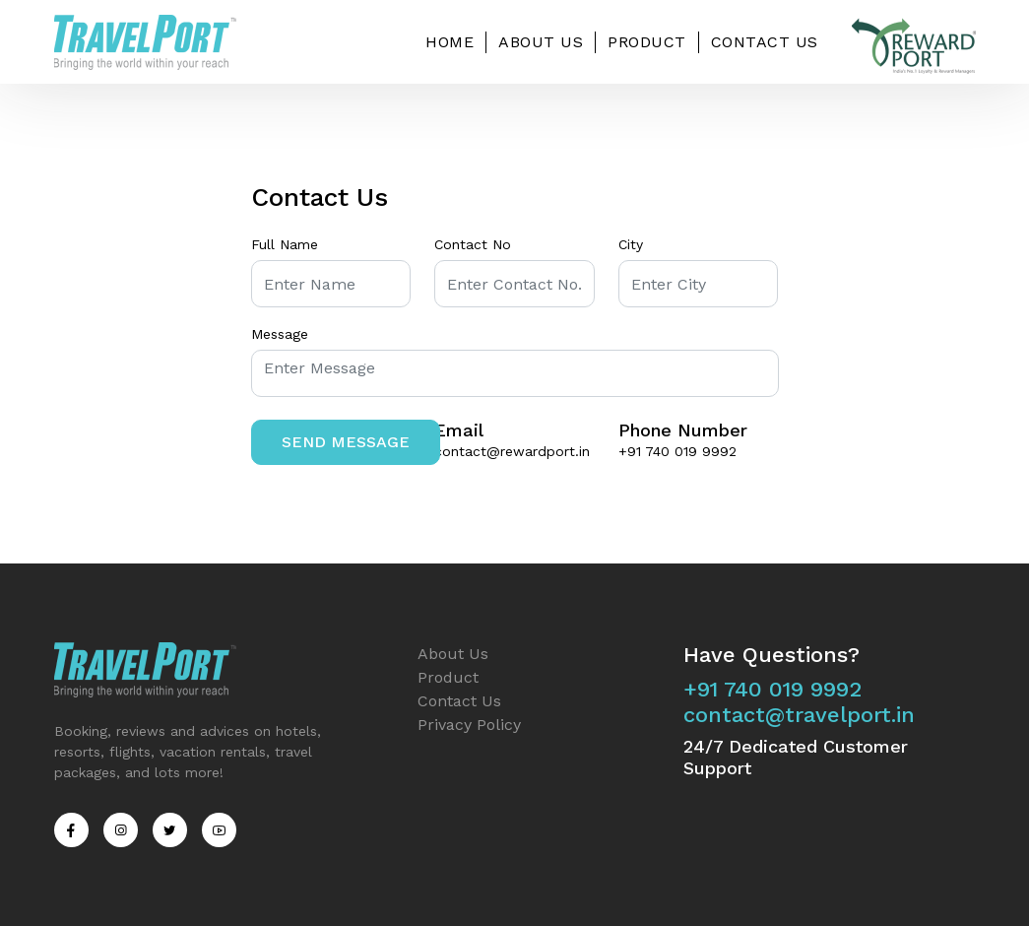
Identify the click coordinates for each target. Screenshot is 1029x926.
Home (449, 42)
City (630, 244)
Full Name (284, 244)
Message (279, 334)
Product (647, 42)
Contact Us (764, 42)
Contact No (472, 244)
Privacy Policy (469, 724)
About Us (540, 42)
